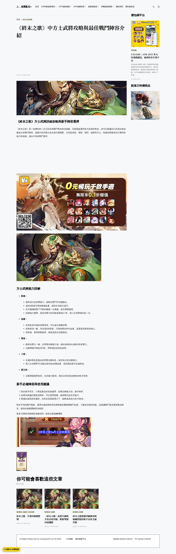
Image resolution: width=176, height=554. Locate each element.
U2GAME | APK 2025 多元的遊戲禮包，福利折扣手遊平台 (145, 57)
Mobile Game (50, 512)
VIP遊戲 (134, 50)
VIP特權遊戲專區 (48, 6)
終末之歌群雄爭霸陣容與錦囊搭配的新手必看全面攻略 (85, 519)
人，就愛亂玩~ (24, 6)
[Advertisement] (71, 58)
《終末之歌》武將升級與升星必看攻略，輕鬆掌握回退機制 (56, 519)
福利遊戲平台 (80, 539)
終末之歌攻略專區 (54, 413)
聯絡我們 (119, 6)
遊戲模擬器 (92, 6)
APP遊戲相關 (64, 6)
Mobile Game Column (25, 512)
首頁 (37, 6)
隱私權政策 (130, 6)
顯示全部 (20, 484)
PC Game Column (143, 539)
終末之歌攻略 (27, 19)
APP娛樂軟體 (78, 6)
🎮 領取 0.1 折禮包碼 (11, 549)
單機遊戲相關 (106, 6)
